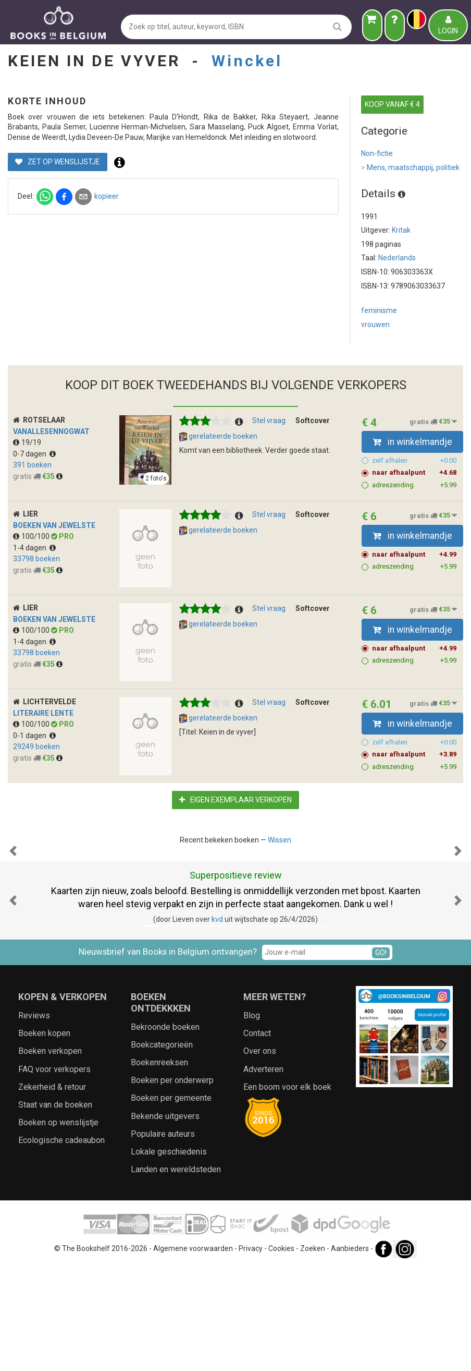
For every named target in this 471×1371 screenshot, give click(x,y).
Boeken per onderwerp (172, 1184)
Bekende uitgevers (165, 1220)
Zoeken (312, 1353)
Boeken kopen (44, 1137)
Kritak (401, 230)
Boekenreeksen (159, 1167)
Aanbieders (350, 1353)
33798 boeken (36, 559)
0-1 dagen (34, 735)
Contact (257, 1137)
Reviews (34, 1120)
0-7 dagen (34, 454)
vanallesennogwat (51, 431)
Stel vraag (269, 420)
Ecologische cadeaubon (61, 1244)
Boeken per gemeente (171, 1202)
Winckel (247, 61)
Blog (251, 1120)
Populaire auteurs (163, 1238)
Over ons (259, 1155)
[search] (337, 26)
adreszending (414, 485)
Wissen (279, 840)
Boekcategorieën (162, 1149)
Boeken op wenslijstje (58, 1227)
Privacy (251, 1353)
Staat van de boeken (55, 1209)
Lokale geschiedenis (169, 1256)
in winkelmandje (412, 442)
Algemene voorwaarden (193, 1353)
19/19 (27, 442)
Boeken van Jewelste (54, 525)
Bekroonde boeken (165, 1131)
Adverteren (263, 1173)
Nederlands (397, 258)
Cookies (281, 1353)
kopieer (279, 237)
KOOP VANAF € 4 (392, 104)
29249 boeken (36, 746)
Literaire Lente (43, 713)
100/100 (32, 536)
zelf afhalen (414, 460)
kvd (217, 1023)
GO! (381, 1057)
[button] (13, 903)
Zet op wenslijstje (230, 203)
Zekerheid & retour (52, 1191)
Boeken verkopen (50, 1155)
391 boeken (32, 465)
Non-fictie (377, 153)
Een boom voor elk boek (287, 1191)
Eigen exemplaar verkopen (235, 800)
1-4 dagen (34, 548)
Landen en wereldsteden (176, 1274)
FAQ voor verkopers (54, 1173)
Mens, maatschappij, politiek (410, 168)
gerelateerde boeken (218, 436)
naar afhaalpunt (414, 472)
